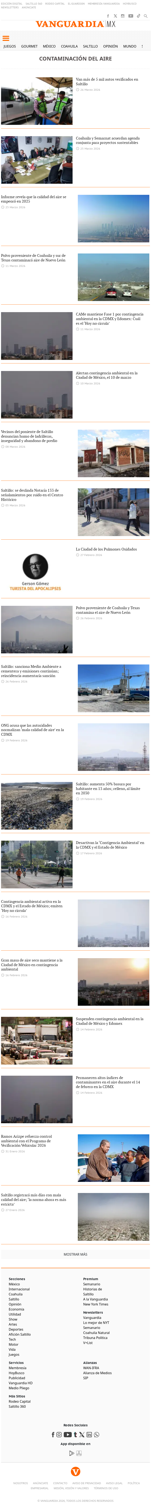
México (49, 46)
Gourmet (29, 46)
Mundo (130, 46)
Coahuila (69, 46)
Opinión (110, 46)
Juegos (10, 46)
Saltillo (90, 46)
